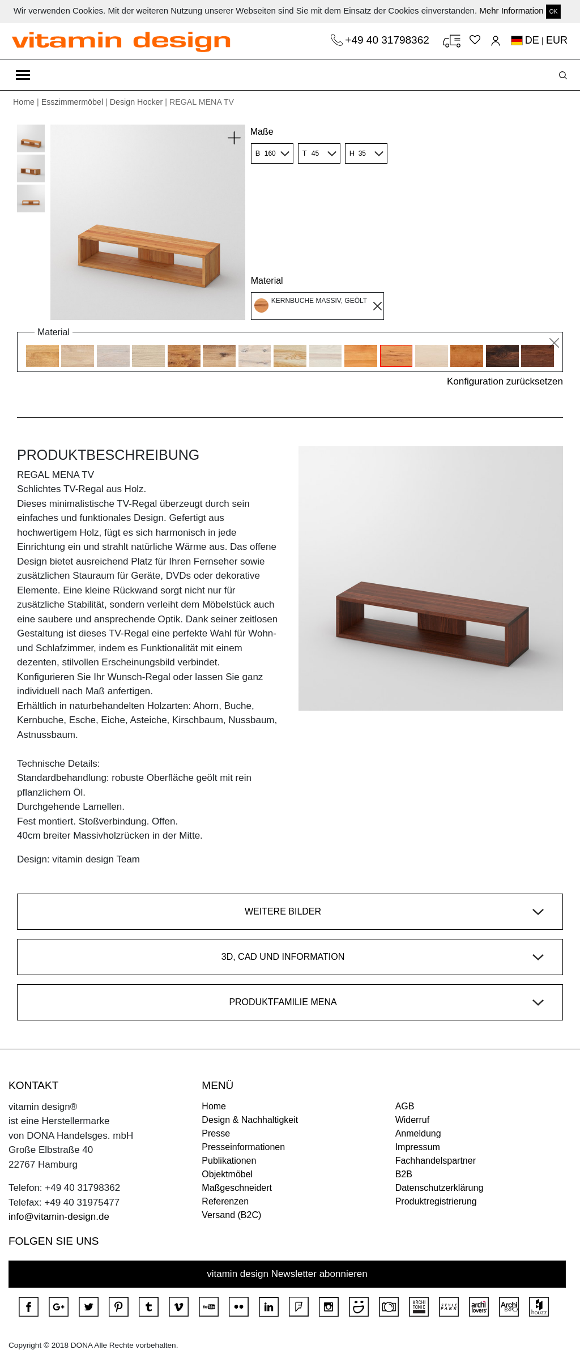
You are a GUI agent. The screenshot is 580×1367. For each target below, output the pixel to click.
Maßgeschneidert (237, 1188)
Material (267, 280)
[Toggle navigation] (23, 74)
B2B (403, 1174)
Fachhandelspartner (435, 1160)
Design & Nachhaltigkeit (250, 1120)
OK (553, 11)
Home (24, 101)
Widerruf (412, 1120)
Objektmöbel (227, 1174)
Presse (216, 1133)
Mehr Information (511, 10)
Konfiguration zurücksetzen (505, 381)
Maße (262, 131)
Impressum (417, 1147)
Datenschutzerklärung (439, 1188)
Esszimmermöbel (72, 101)
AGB (405, 1106)
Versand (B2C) (231, 1215)
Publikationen (229, 1160)
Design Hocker (136, 101)
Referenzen (225, 1201)
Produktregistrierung (436, 1201)
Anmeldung (418, 1133)
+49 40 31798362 (388, 40)
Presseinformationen (243, 1147)
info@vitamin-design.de (58, 1216)
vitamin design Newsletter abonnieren (287, 1273)
